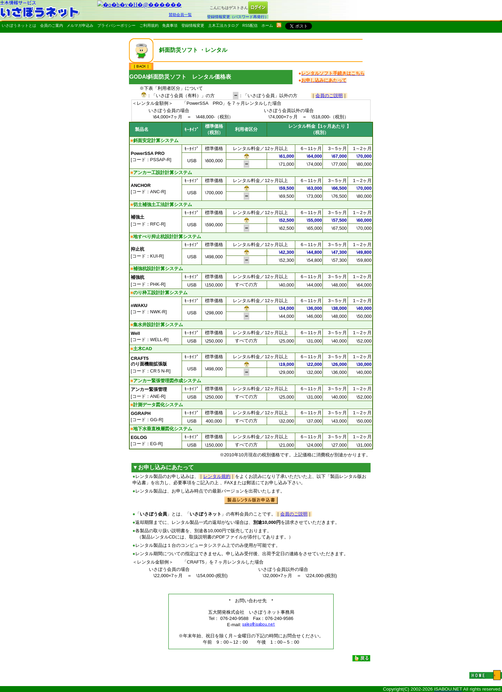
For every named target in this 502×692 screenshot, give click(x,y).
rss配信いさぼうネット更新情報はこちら (278, 25)
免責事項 (169, 25)
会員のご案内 (51, 25)
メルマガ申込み (80, 25)
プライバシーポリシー (116, 25)
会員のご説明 (329, 95)
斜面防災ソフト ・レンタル (193, 50)
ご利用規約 (149, 25)
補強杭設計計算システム (158, 268)
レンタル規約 (216, 476)
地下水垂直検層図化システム (162, 428)
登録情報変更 (192, 25)
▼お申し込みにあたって (163, 467)
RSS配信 (250, 25)
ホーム (267, 25)
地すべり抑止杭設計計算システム (167, 236)
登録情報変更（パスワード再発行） (237, 17)
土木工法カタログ (223, 25)
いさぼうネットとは (19, 25)
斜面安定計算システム (155, 140)
